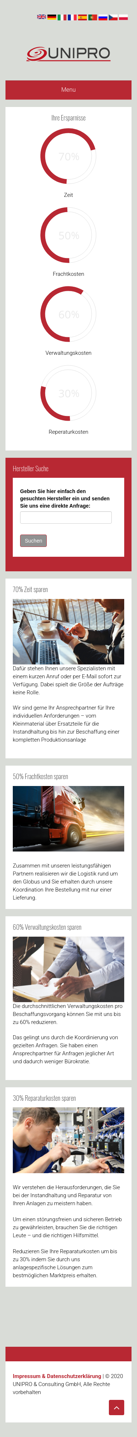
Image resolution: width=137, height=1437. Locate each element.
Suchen (33, 541)
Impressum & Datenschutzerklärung (57, 1376)
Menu (68, 89)
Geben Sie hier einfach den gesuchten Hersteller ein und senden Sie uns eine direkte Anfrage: (65, 498)
